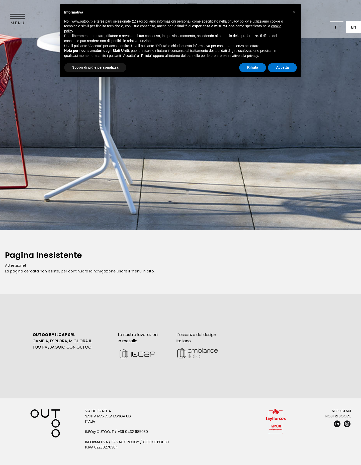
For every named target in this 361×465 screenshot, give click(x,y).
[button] (294, 12)
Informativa (96, 441)
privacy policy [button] (238, 21)
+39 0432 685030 (133, 431)
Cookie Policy (156, 441)
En (353, 27)
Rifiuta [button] (252, 67)
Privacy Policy (125, 441)
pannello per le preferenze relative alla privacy (222, 56)
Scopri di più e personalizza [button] (95, 67)
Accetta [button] (282, 67)
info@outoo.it (99, 431)
